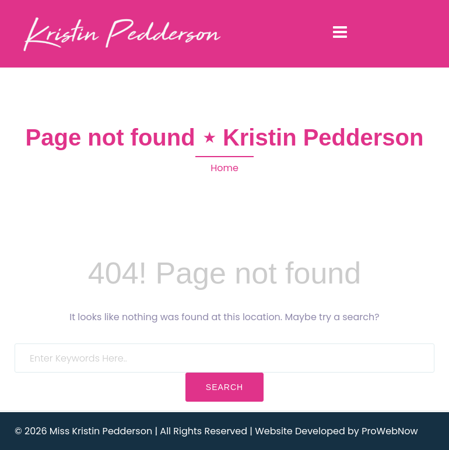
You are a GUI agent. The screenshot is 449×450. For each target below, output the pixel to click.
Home (224, 168)
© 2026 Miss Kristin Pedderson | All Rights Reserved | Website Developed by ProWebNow (216, 431)
